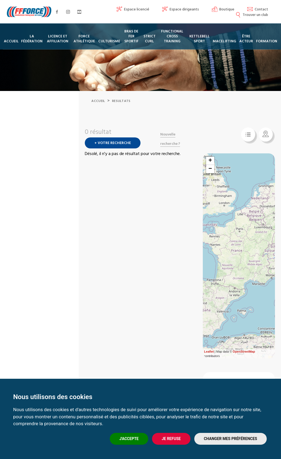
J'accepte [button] (129, 438)
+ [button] (210, 168)
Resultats (121, 108)
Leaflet (209, 358)
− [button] (210, 176)
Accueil (98, 108)
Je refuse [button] (171, 438)
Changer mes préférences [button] (230, 438)
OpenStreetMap (244, 358)
